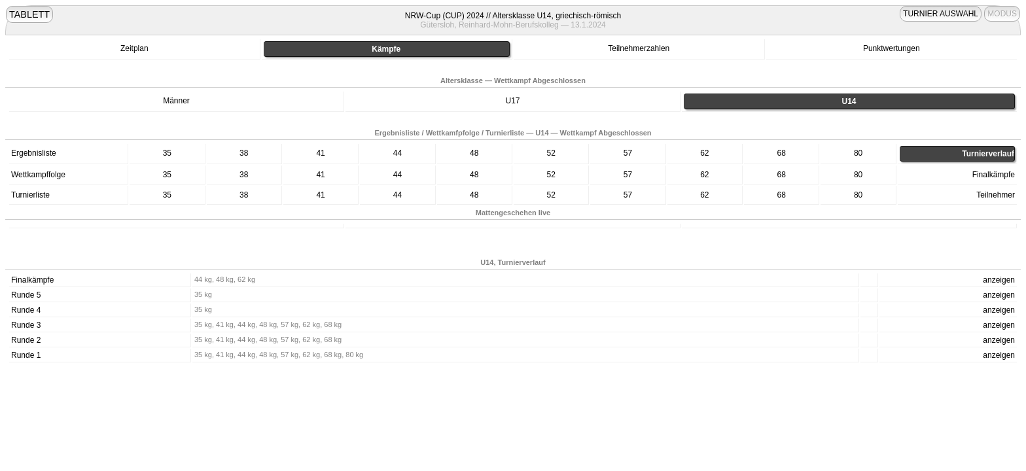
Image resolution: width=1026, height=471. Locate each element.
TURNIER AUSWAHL (940, 13)
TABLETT (29, 14)
